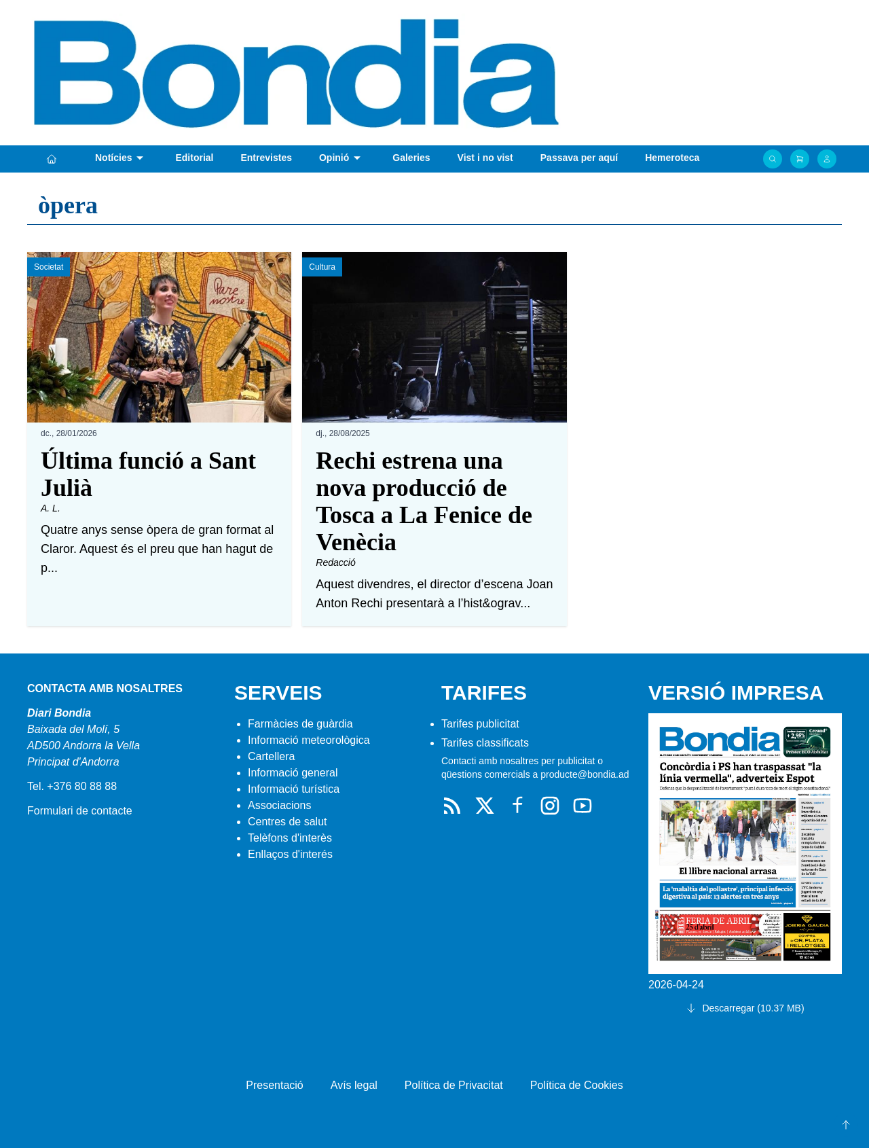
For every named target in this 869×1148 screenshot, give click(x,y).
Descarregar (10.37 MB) (745, 1008)
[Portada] (52, 159)
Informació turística (293, 789)
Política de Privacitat (454, 1085)
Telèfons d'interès (290, 838)
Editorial (194, 157)
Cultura (322, 267)
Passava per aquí (579, 157)
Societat (48, 267)
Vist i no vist (485, 157)
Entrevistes (265, 157)
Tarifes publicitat (480, 724)
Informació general (293, 772)
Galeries (411, 157)
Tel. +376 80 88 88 (72, 786)
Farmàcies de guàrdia (300, 724)
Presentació (274, 1085)
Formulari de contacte (79, 811)
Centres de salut (287, 821)
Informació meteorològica (309, 740)
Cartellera (271, 756)
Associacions (279, 805)
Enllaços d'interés (290, 854)
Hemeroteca (672, 157)
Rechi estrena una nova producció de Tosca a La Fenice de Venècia (424, 501)
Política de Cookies (576, 1085)
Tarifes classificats (485, 743)
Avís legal (354, 1085)
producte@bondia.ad (584, 774)
